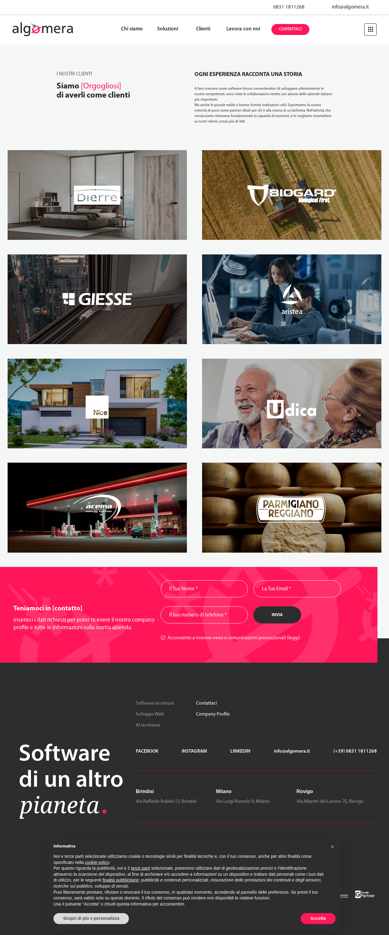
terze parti (140, 868)
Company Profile (213, 714)
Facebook (147, 751)
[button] (332, 846)
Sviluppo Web (150, 714)
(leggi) (293, 638)
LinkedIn (240, 751)
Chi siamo (132, 29)
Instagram (194, 751)
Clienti (203, 29)
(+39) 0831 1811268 (355, 751)
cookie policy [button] (97, 862)
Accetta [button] (318, 918)
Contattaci (290, 29)
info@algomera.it (350, 7)
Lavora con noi (243, 29)
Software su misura (155, 703)
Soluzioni (167, 29)
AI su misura (148, 725)
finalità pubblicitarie (120, 880)
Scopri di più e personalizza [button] (91, 918)
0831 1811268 (289, 7)
